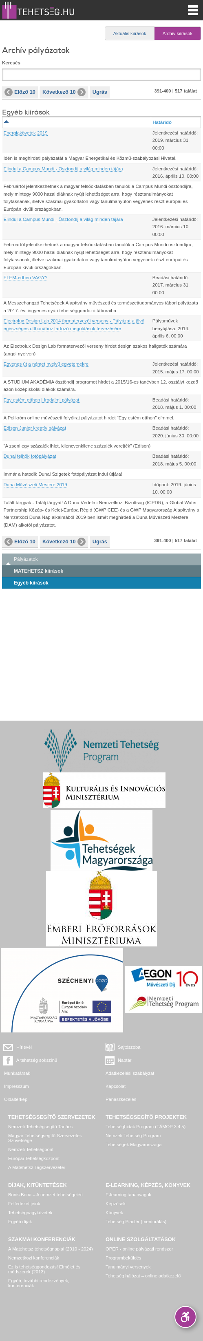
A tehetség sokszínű (36, 1060)
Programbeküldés (123, 1257)
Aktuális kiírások (129, 33)
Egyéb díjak (20, 1221)
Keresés (11, 62)
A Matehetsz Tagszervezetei (36, 1167)
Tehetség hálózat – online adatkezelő (143, 1275)
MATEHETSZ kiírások (38, 571)
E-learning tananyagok (128, 1194)
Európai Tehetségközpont (34, 1158)
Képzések (116, 1203)
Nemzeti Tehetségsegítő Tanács (40, 1126)
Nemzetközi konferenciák (33, 1257)
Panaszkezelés (121, 1099)
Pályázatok (26, 559)
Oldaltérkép (15, 1099)
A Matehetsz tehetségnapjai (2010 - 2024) (50, 1248)
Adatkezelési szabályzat (130, 1073)
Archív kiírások (177, 33)
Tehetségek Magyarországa (133, 1144)
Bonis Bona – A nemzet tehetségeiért (45, 1194)
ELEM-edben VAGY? (26, 277)
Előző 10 (19, 92)
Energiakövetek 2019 (26, 132)
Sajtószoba (129, 1047)
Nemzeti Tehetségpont (30, 1149)
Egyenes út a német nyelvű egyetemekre (46, 364)
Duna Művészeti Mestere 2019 (35, 484)
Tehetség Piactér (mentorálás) (136, 1221)
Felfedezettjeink (24, 1203)
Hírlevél (24, 1047)
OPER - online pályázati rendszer (139, 1248)
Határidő (162, 122)
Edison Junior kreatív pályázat (35, 428)
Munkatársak (17, 1073)
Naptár (125, 1060)
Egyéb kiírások (31, 583)
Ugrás (100, 92)
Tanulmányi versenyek (128, 1266)
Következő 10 (64, 92)
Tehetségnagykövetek (30, 1212)
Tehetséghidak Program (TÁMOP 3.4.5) (145, 1126)
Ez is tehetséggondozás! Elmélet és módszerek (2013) (44, 1269)
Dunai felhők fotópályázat (30, 456)
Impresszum (16, 1086)
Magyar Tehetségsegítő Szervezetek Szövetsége (45, 1138)
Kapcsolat (116, 1086)
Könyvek (114, 1212)
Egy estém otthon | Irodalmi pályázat (41, 399)
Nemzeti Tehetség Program (133, 1135)
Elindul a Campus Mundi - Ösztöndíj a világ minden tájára (63, 168)
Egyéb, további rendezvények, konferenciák (38, 1283)
